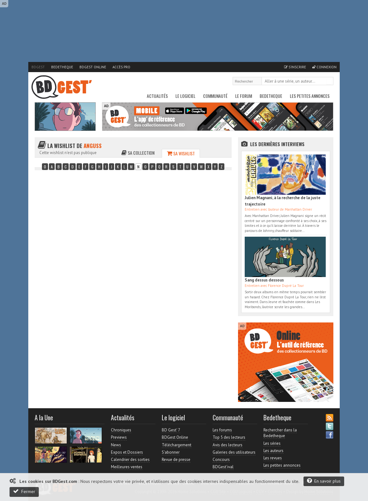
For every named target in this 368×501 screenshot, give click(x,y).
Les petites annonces (310, 95)
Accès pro (121, 67)
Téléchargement (176, 445)
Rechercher (328, 81)
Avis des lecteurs (227, 445)
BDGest (38, 67)
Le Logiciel (185, 95)
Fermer (24, 491)
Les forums (222, 430)
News (116, 445)
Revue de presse (176, 459)
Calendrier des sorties (130, 459)
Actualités (157, 95)
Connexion (324, 67)
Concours (221, 459)
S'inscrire (295, 67)
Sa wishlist (181, 153)
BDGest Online (92, 67)
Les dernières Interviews (277, 143)
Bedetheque (62, 67)
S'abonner (171, 452)
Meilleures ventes (126, 467)
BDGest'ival (223, 467)
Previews (119, 437)
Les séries (272, 443)
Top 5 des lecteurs (229, 437)
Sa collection (137, 152)
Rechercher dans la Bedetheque (280, 432)
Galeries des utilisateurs (234, 452)
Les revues (272, 458)
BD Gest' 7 (171, 430)
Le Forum (243, 95)
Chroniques (121, 430)
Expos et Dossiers (127, 452)
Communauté (215, 95)
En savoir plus (324, 481)
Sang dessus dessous (264, 280)
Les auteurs (273, 450)
